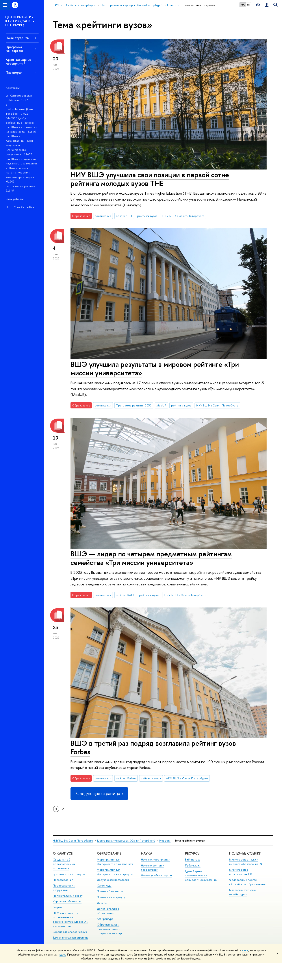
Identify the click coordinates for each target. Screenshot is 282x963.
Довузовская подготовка (113, 880)
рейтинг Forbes (126, 778)
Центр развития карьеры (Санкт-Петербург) (126, 840)
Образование (109, 853)
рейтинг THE (124, 216)
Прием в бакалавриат (110, 891)
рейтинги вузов (147, 216)
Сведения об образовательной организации (64, 864)
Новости (165, 840)
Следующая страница (99, 793)
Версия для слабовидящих (70, 932)
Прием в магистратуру (111, 897)
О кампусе (62, 853)
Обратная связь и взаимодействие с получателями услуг (109, 929)
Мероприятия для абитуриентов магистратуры (115, 872)
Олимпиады (104, 885)
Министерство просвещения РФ (240, 872)
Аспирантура (105, 919)
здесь (245, 950)
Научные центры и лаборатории (152, 868)
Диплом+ (103, 903)
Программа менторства (14, 49)
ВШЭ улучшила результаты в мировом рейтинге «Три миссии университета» (154, 368)
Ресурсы (192, 853)
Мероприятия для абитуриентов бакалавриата (115, 862)
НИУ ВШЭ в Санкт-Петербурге (183, 216)
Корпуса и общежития (67, 901)
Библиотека (192, 859)
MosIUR (161, 405)
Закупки (58, 907)
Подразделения (63, 880)
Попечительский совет (67, 896)
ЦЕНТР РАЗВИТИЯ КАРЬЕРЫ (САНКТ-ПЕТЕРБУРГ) (19, 21)
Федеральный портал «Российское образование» (247, 882)
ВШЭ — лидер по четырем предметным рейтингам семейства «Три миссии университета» (151, 558)
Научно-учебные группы (156, 875)
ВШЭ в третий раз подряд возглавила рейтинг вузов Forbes (153, 747)
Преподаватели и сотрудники (64, 888)
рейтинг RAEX (125, 595)
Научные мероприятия (155, 859)
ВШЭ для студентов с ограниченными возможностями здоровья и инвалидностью (70, 919)
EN (248, 4)
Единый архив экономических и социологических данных (201, 875)
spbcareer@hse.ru (24, 109)
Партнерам (14, 72)
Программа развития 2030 (134, 405)
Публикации (192, 865)
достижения (103, 216)
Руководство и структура (69, 874)
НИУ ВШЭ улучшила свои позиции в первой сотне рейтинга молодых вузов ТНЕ (149, 179)
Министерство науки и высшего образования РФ (246, 862)
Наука (146, 853)
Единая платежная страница (70, 937)
